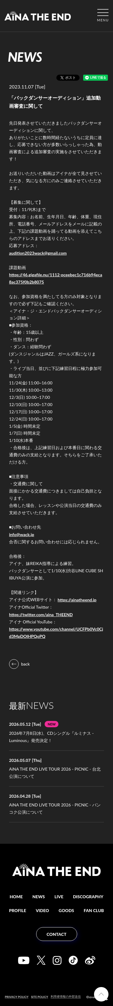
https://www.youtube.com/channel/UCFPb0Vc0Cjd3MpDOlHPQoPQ (56, 632)
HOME (16, 896)
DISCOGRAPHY (88, 896)
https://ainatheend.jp (77, 599)
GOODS (66, 910)
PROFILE (17, 910)
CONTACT (57, 934)
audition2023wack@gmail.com (38, 253)
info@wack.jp (21, 534)
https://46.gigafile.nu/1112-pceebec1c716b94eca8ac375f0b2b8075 (55, 278)
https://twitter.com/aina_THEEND (41, 614)
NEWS (39, 896)
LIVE (59, 896)
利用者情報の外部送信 (66, 996)
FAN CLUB (94, 910)
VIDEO (42, 910)
